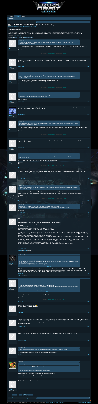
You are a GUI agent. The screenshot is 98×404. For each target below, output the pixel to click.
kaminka (11, 67)
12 (26, 37)
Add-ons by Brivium (55, 402)
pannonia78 (25, 250)
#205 (88, 114)
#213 (88, 273)
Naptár (23, 16)
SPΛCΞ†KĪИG (12, 370)
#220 (88, 388)
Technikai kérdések (15, 26)
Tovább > (30, 37)
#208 (88, 167)
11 (24, 37)
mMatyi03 (11, 148)
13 (28, 37)
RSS (90, 400)
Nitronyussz (24, 26)
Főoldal (11, 16)
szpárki (10, 389)
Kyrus (10, 48)
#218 (88, 354)
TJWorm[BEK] (12, 227)
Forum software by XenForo (16, 402)
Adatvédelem (88, 402)
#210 (88, 200)
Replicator (11, 115)
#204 (88, 101)
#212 (88, 248)
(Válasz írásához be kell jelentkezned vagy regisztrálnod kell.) (79, 394)
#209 (88, 178)
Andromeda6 (11, 341)
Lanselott (11, 263)
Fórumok (17, 16)
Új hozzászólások (11, 18)
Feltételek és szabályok (82, 402)
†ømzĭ (10, 356)
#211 (88, 212)
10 (23, 37)
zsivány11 (11, 180)
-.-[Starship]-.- (12, 327)
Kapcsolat (80, 400)
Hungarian (9, 400)
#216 (88, 326)
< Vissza (14, 37)
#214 (88, 301)
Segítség (84, 400)
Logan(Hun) (20, 250)
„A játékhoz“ (18, 35)
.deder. (19, 275)
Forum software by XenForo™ (35, 402)
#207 (88, 147)
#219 (88, 376)
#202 (88, 66)
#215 (88, 312)
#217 (88, 340)
